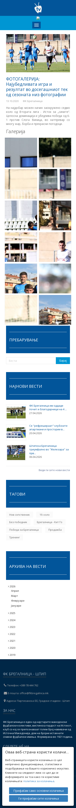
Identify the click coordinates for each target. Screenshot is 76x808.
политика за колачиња (38, 779)
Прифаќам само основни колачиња (38, 789)
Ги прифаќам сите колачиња (38, 797)
